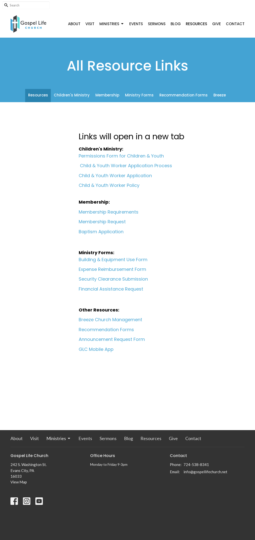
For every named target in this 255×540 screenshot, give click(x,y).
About (74, 23)
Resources (196, 23)
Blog (176, 23)
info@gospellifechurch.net (205, 471)
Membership (107, 95)
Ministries (111, 23)
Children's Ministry (72, 95)
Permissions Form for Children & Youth (121, 156)
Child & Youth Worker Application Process (126, 165)
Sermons (157, 23)
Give (216, 23)
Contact (235, 23)
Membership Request (102, 222)
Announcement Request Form (112, 339)
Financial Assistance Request (111, 289)
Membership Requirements (108, 212)
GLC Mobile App (96, 349)
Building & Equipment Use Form (113, 259)
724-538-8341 (196, 464)
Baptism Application (101, 232)
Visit (89, 23)
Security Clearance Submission (113, 279)
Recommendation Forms (183, 95)
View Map (18, 482)
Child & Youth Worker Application (115, 175)
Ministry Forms (139, 95)
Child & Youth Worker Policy (109, 185)
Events (136, 23)
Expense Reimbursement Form (112, 269)
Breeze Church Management (110, 319)
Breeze (219, 95)
